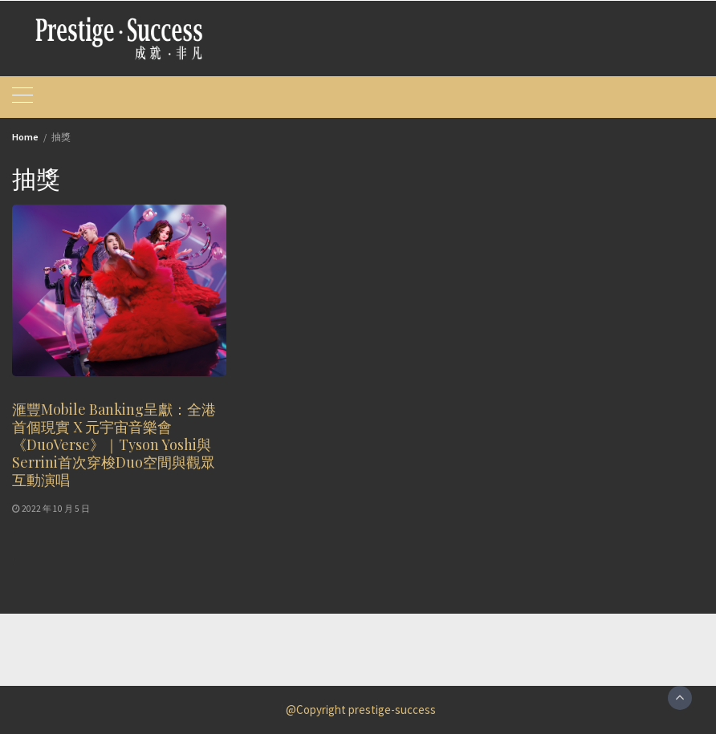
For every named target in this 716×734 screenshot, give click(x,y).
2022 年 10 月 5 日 (56, 508)
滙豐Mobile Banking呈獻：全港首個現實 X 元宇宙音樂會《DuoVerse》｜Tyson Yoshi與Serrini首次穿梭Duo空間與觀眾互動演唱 (114, 444)
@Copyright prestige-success (361, 709)
